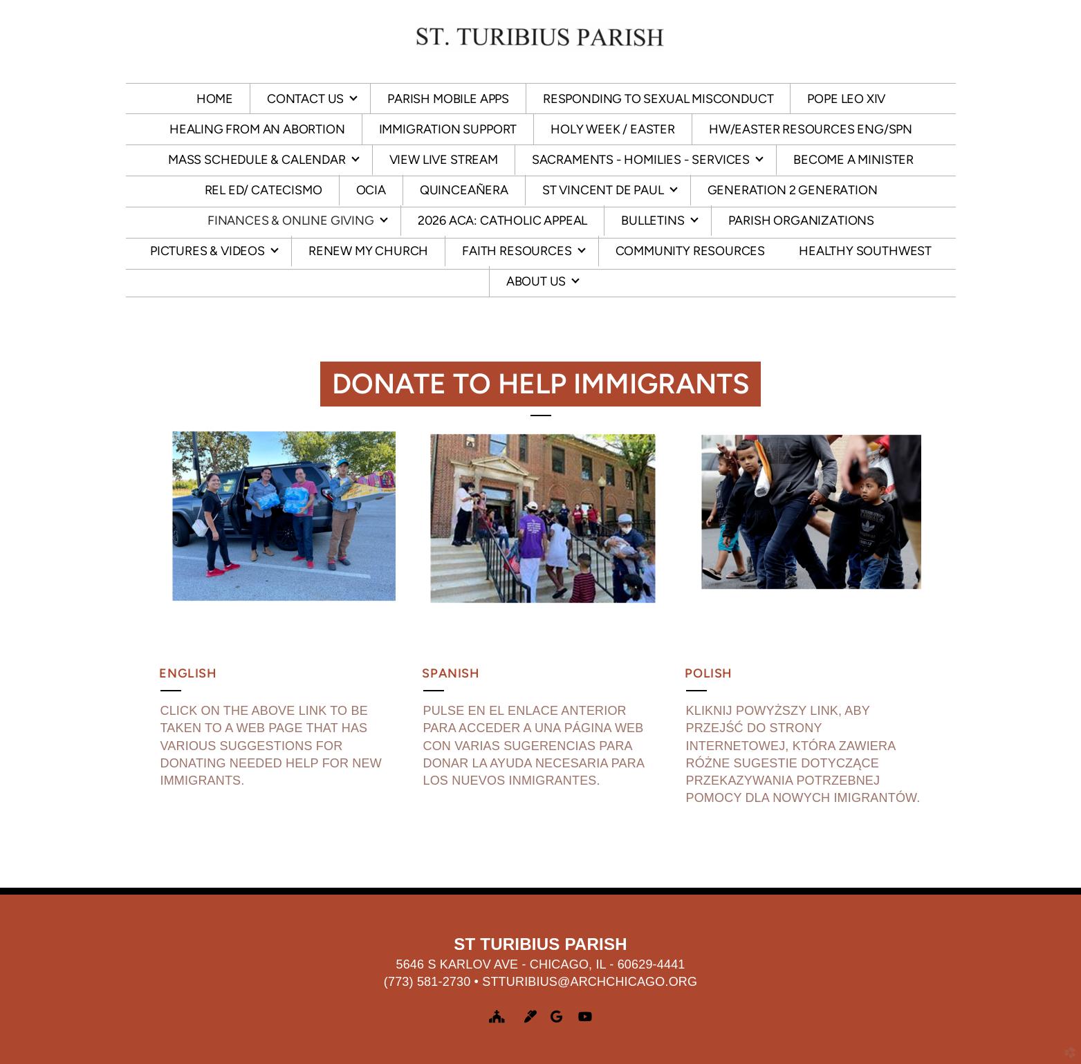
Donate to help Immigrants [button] (541, 383)
